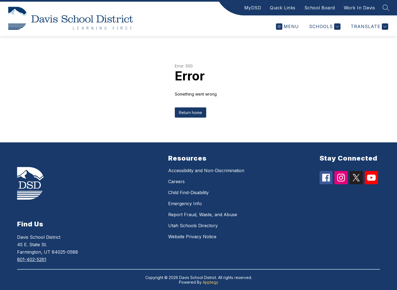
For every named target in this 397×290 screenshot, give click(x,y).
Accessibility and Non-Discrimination (206, 170)
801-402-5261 (31, 259)
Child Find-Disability (188, 192)
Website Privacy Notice (192, 236)
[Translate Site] (368, 26)
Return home (190, 112)
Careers (176, 181)
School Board (319, 7)
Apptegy (210, 282)
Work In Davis (359, 7)
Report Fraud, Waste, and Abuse (202, 214)
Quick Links (283, 7)
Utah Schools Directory (193, 225)
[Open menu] (287, 26)
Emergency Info (185, 203)
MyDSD (252, 7)
